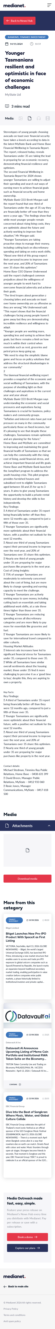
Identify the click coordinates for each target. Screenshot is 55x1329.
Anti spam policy (12, 1321)
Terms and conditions (14, 1315)
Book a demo (27, 1237)
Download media (27, 878)
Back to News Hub (19, 20)
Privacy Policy (11, 1308)
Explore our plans (27, 1248)
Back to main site (16, 1286)
